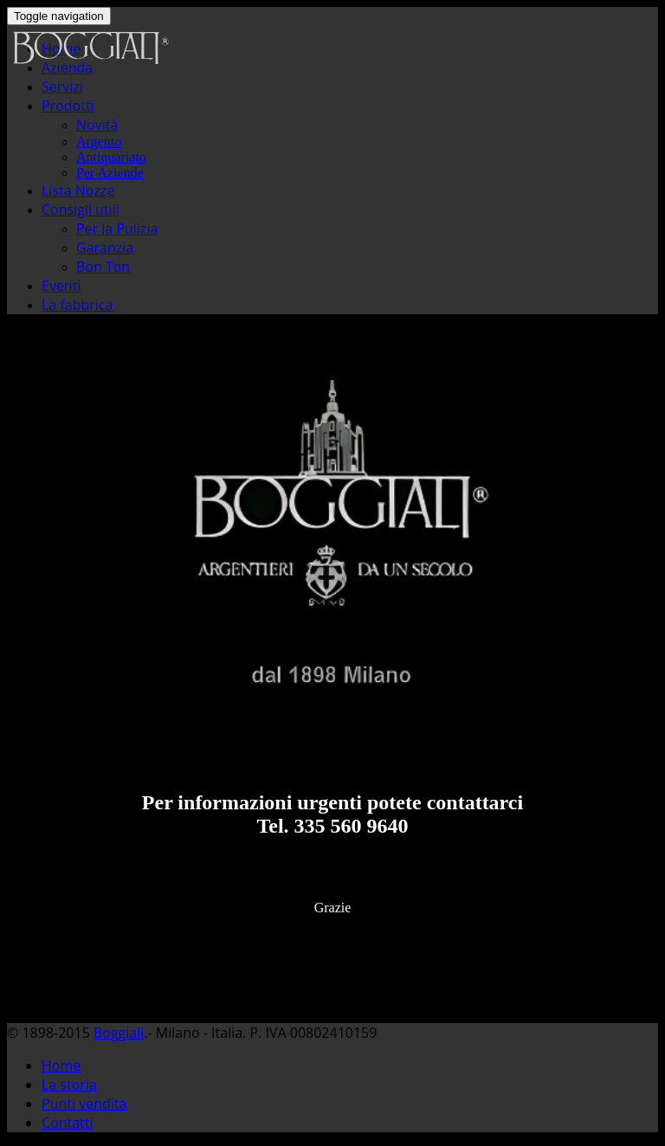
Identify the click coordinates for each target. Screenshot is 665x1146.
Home (61, 1065)
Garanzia (104, 247)
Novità (97, 124)
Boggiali (119, 1032)
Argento (98, 141)
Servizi (62, 86)
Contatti (68, 1122)
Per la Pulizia (117, 228)
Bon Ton (103, 266)
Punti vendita (84, 1103)
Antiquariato (111, 157)
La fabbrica (77, 304)
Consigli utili (80, 209)
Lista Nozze (78, 190)
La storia (69, 1084)
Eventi (61, 285)
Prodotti (68, 105)
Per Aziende (110, 172)
